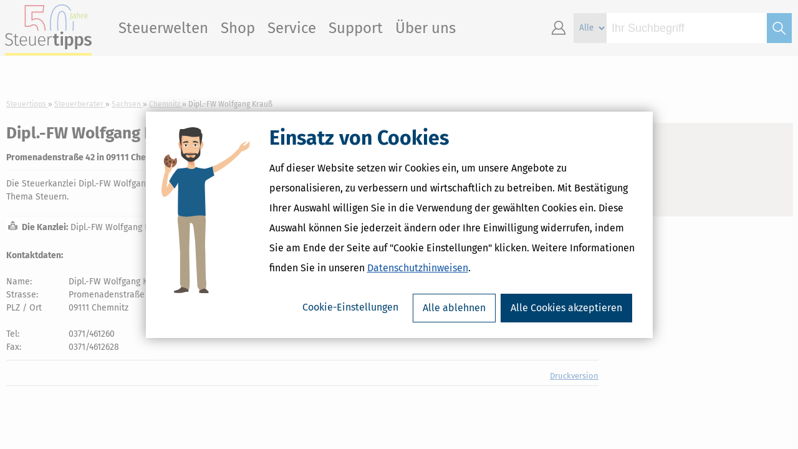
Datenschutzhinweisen (417, 268)
